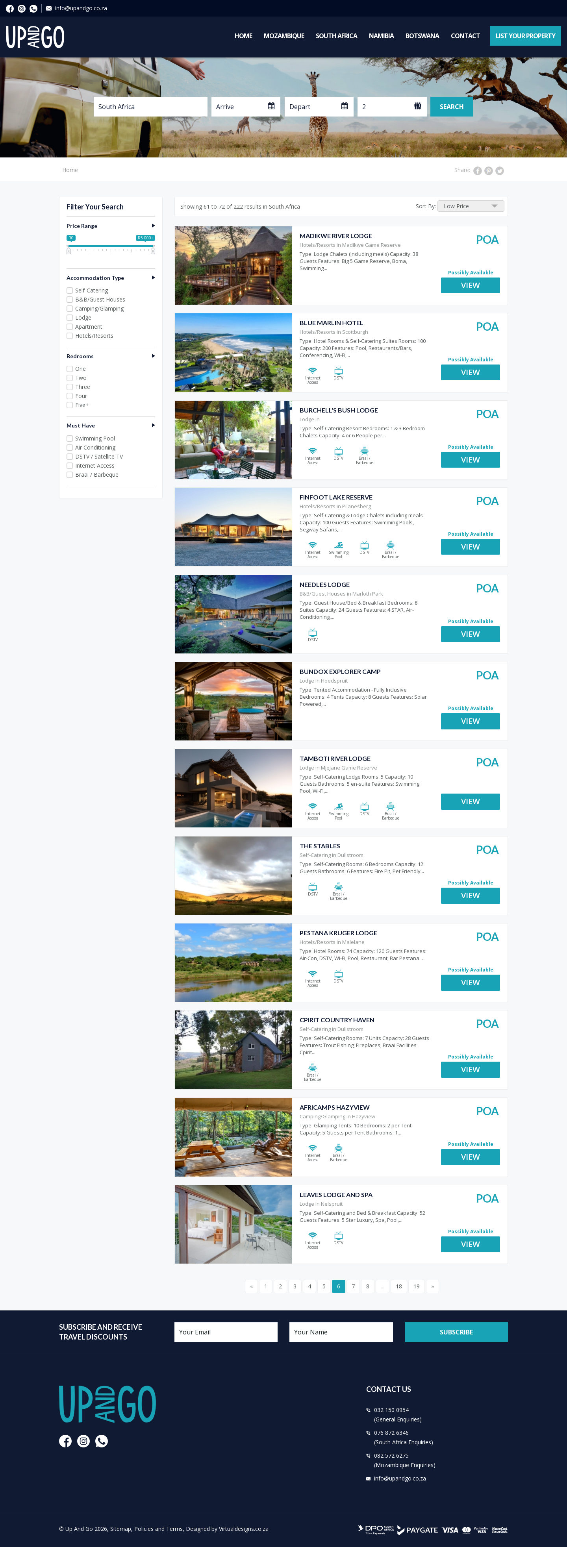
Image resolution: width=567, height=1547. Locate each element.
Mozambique (284, 35)
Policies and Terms (158, 1528)
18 (399, 1286)
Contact (465, 35)
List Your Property (525, 35)
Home (243, 35)
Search (452, 106)
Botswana (422, 35)
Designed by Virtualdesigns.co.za (227, 1528)
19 (416, 1286)
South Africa (336, 35)
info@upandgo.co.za (81, 8)
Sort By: (426, 206)
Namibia (381, 35)
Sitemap (120, 1528)
